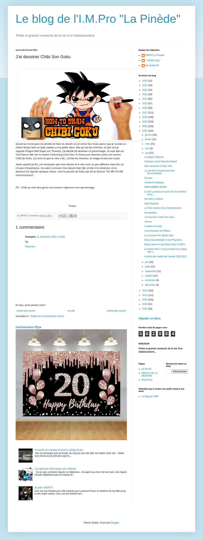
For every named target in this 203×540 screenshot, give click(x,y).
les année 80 (152, 65)
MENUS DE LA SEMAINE (149, 374)
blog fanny (147, 379)
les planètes (150, 212)
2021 (145, 130)
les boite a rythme (153, 199)
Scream (148, 178)
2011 (145, 85)
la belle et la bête (153, 226)
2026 (145, 308)
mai (147, 153)
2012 (145, 90)
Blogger (115, 522)
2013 (145, 94)
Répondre (30, 246)
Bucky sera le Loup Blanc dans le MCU (164, 244)
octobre (149, 275)
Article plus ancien (116, 310)
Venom (148, 221)
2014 (145, 98)
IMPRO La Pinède (154, 55)
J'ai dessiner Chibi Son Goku (159, 217)
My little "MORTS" (44, 487)
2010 (145, 80)
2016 (145, 108)
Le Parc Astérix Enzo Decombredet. (163, 208)
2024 (145, 299)
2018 (145, 117)
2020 (145, 126)
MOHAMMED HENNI (155, 187)
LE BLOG (146, 369)
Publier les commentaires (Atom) (47, 316)
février (148, 139)
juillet (148, 266)
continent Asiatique (154, 182)
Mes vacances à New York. (158, 166)
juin (147, 262)
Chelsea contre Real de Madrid (160, 161)
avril (147, 148)
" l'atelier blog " (153, 60)
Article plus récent (26, 310)
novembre (150, 280)
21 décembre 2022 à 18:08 (51, 236)
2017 (145, 112)
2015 (145, 103)
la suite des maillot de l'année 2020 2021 (165, 256)
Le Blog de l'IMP (150, 396)
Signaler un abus (150, 318)
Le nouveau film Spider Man (159, 235)
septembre (151, 271)
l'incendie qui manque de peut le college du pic (59, 450)
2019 (145, 121)
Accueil (71, 310)
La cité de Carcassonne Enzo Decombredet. (159, 172)
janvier (149, 134)
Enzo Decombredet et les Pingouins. (163, 240)
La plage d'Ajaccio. (154, 157)
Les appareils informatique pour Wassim (55, 468)
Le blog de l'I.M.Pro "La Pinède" (98, 18)
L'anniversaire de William (157, 230)
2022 (145, 290)
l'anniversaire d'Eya (28, 327)
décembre (150, 285)
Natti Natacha (151, 203)
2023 (145, 295)
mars (148, 143)
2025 (145, 304)
